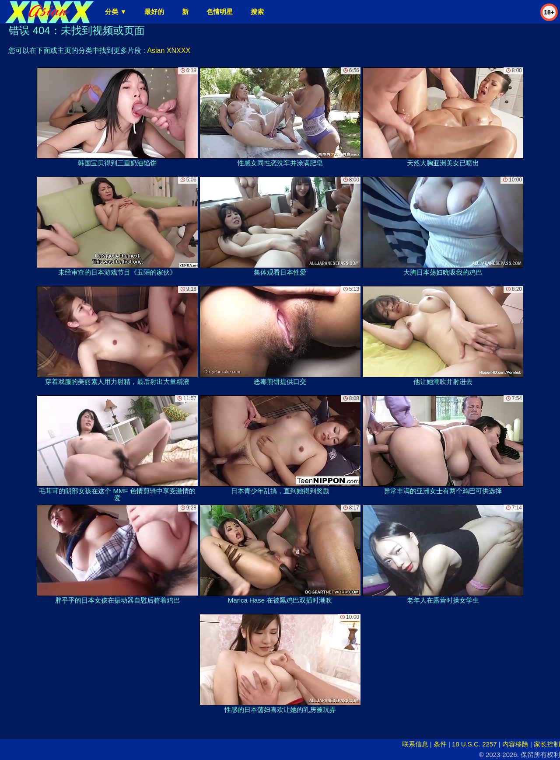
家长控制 (547, 744)
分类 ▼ (115, 11)
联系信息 (415, 744)
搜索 (257, 11)
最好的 (154, 11)
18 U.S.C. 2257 (474, 744)
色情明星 (219, 11)
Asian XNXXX (168, 50)
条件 (440, 744)
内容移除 (515, 744)
